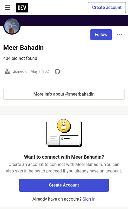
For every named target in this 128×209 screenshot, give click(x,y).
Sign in (89, 199)
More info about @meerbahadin (64, 94)
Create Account (64, 185)
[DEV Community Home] (22, 7)
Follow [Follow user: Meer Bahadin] (101, 34)
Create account (107, 7)
